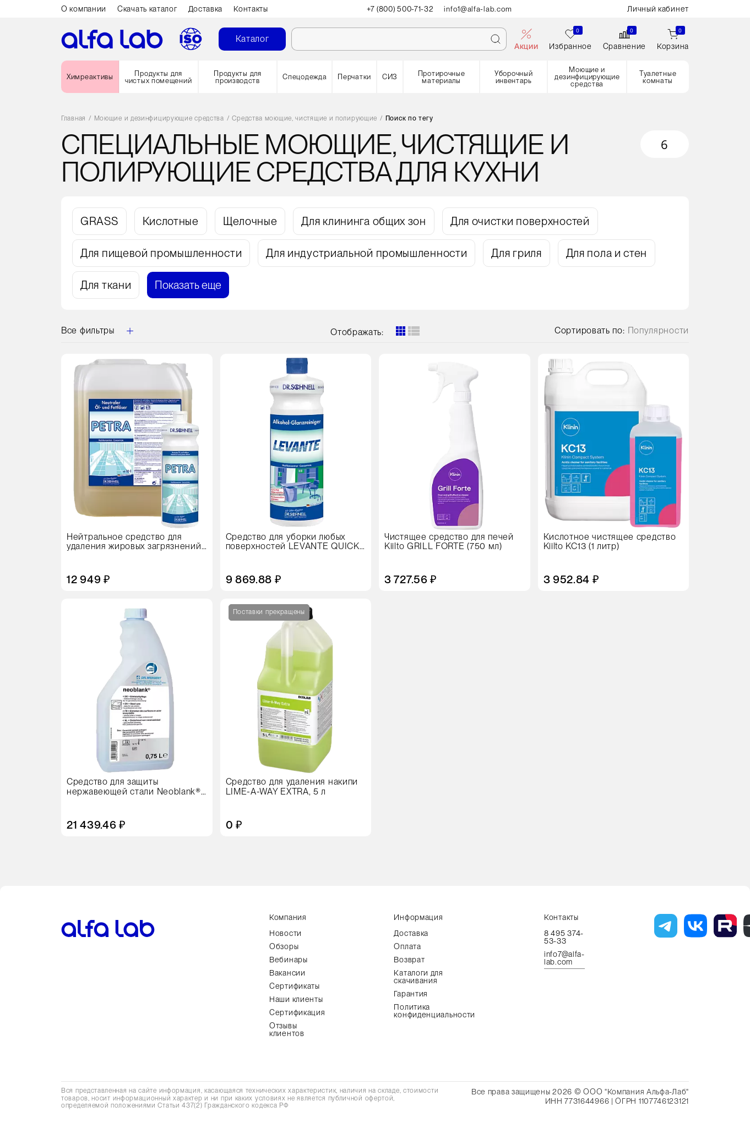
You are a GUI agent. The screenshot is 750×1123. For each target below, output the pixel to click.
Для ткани (105, 285)
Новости (285, 933)
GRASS (99, 221)
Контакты (250, 8)
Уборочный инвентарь (513, 77)
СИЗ (390, 77)
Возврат (409, 959)
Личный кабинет (658, 8)
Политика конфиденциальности (434, 1010)
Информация (418, 917)
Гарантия (411, 994)
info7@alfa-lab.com (564, 958)
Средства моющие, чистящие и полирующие (304, 118)
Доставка (205, 8)
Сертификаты (294, 986)
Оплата (407, 946)
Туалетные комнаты (657, 77)
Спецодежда (304, 77)
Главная (73, 118)
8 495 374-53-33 (564, 937)
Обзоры (283, 946)
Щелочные (250, 221)
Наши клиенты (296, 999)
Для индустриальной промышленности (366, 253)
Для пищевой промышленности (161, 253)
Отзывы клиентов (287, 1029)
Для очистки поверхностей (520, 221)
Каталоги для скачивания (418, 976)
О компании (83, 8)
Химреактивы (90, 77)
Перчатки (354, 77)
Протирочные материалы (441, 77)
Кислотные (171, 221)
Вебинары (288, 959)
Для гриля (516, 253)
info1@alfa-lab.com (480, 8)
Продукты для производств (237, 77)
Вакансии (287, 973)
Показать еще (188, 285)
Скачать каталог (147, 8)
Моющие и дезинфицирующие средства (587, 76)
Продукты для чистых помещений (158, 77)
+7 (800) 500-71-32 (400, 8)
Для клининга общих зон (363, 221)
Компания (288, 917)
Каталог (252, 39)
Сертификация (297, 1012)
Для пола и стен (607, 253)
